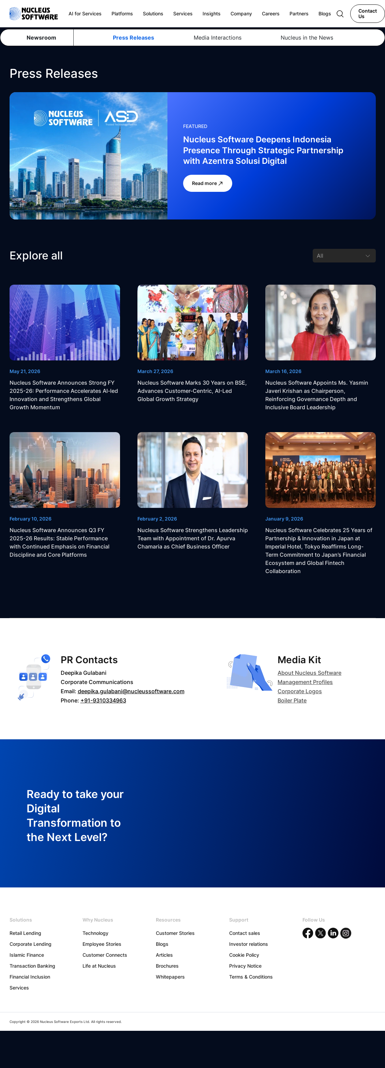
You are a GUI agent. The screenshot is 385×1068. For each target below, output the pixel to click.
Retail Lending (25, 933)
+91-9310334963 (103, 700)
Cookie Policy (244, 955)
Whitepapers (170, 977)
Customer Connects (105, 955)
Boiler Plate (292, 700)
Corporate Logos (300, 691)
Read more (207, 183)
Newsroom (41, 37)
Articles (164, 955)
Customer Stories (175, 933)
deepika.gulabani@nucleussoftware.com (131, 691)
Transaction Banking (32, 966)
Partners (299, 13)
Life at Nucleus (99, 966)
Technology (95, 933)
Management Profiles (305, 682)
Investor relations (248, 944)
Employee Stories (102, 944)
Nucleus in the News (307, 37)
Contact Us (367, 13)
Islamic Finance (27, 955)
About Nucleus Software (309, 672)
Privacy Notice (245, 966)
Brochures (167, 966)
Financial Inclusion (30, 977)
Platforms (122, 13)
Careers (271, 13)
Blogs (162, 944)
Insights (212, 13)
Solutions (153, 13)
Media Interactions (217, 37)
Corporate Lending (30, 944)
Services (19, 988)
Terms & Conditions (251, 977)
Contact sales (244, 933)
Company (241, 13)
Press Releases (133, 37)
